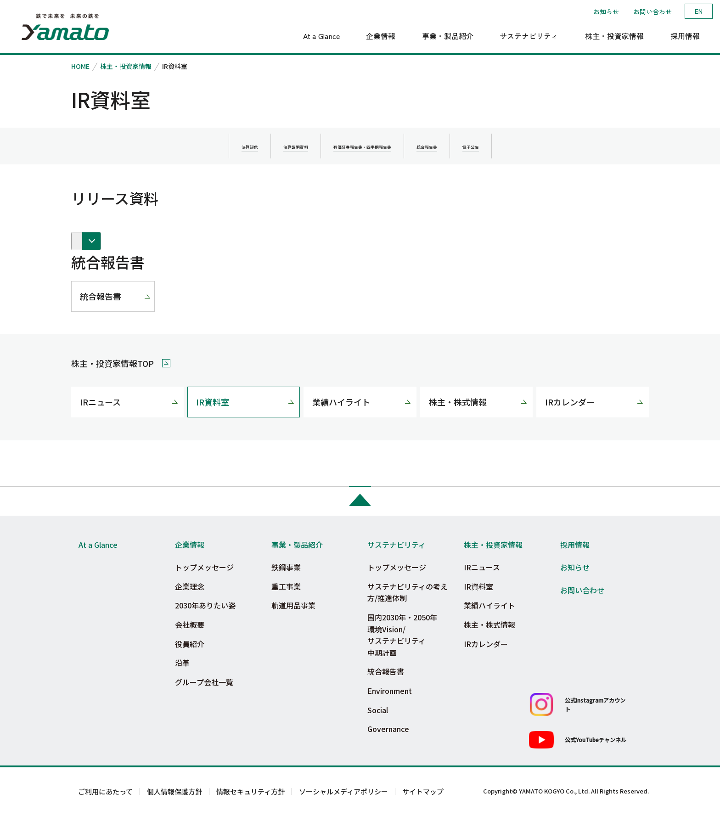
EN (699, 11)
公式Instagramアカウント (595, 704)
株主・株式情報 (458, 402)
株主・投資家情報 (126, 66)
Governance (388, 728)
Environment (389, 690)
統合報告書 (100, 296)
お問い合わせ (652, 11)
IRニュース (100, 402)
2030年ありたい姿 (205, 605)
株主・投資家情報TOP (112, 363)
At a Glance (98, 544)
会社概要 (189, 624)
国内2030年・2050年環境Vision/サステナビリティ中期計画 (402, 635)
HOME (80, 66)
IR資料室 (212, 402)
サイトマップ (423, 791)
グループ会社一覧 (204, 681)
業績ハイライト (341, 402)
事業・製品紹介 (297, 544)
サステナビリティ (396, 544)
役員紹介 (189, 643)
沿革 (182, 662)
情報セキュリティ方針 (250, 791)
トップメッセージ (204, 567)
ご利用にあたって (105, 791)
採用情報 (575, 544)
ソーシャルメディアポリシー (343, 791)
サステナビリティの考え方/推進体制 (407, 592)
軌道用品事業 (293, 605)
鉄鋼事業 (286, 567)
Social (377, 709)
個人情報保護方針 (174, 791)
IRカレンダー (570, 402)
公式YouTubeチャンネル (595, 739)
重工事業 (286, 586)
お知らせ (606, 11)
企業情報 (189, 544)
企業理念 (189, 586)
